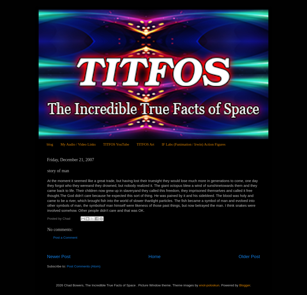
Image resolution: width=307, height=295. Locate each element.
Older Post (249, 256)
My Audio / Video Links (77, 144)
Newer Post (59, 256)
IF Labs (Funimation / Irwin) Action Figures (193, 144)
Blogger (244, 285)
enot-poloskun (209, 285)
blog (50, 144)
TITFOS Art (145, 144)
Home (154, 256)
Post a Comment (65, 237)
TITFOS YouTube (116, 144)
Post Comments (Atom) (83, 266)
